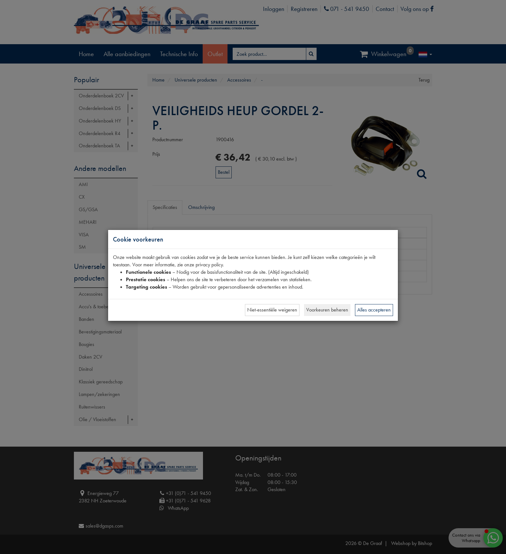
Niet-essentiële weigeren (272, 309)
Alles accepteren (374, 309)
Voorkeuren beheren (327, 309)
